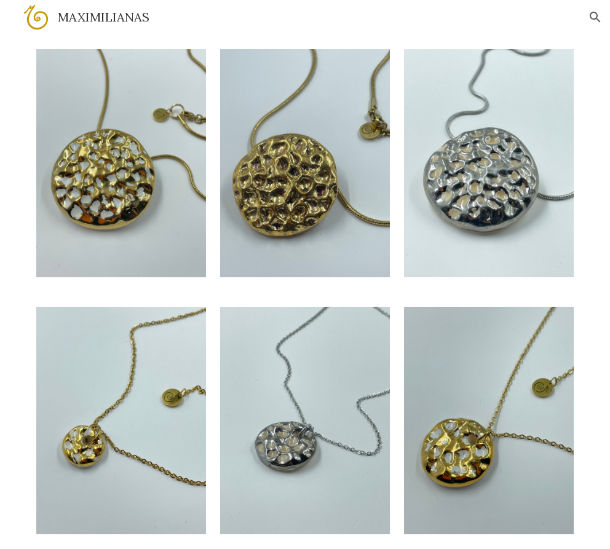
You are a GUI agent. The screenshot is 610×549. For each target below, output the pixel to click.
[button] (595, 17)
